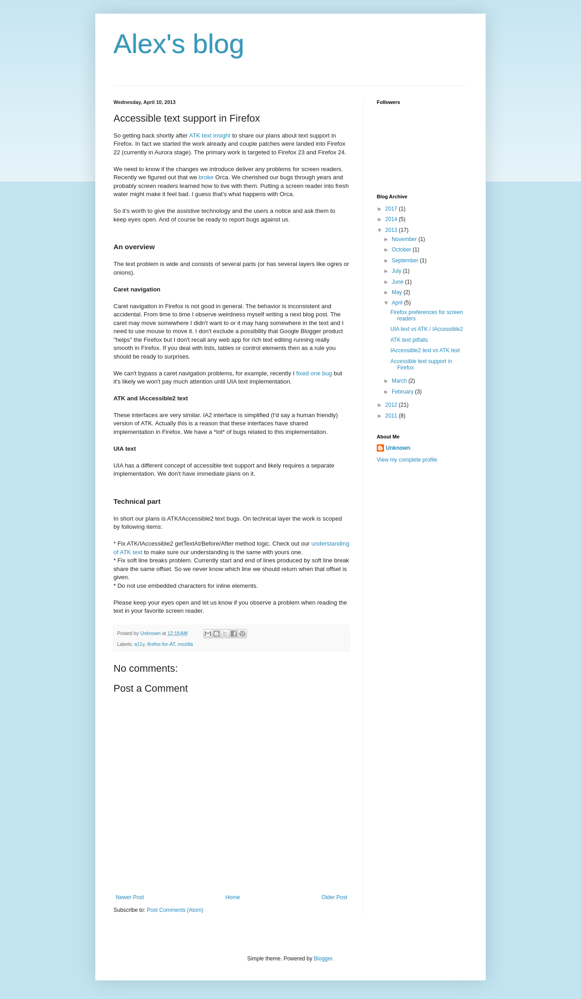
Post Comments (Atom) (175, 910)
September (406, 260)
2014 (392, 219)
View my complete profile (407, 460)
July (397, 271)
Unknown (398, 448)
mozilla (185, 644)
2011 (392, 416)
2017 (392, 209)
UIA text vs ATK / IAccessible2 (426, 329)
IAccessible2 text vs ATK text (425, 350)
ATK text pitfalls (409, 340)
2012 (392, 405)
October (402, 249)
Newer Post (130, 897)
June (398, 282)
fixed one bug (314, 373)
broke (206, 177)
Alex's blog (178, 44)
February (403, 392)
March (400, 381)
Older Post (334, 897)
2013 (392, 230)
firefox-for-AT (161, 644)
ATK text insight (209, 135)
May (398, 292)
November (405, 239)
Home (233, 897)
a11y (139, 644)
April (398, 303)
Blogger (323, 958)
